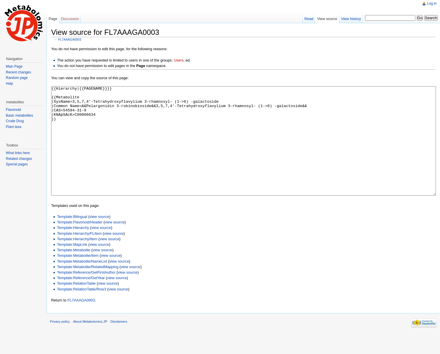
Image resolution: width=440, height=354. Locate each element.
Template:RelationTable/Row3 (81, 311)
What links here (18, 153)
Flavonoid (13, 110)
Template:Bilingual (72, 238)
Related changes (19, 159)
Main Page (14, 66)
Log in (432, 3)
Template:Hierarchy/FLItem (79, 255)
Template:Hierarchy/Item (77, 261)
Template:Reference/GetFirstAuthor (86, 294)
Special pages (17, 164)
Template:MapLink (72, 266)
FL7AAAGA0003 (69, 39)
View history (351, 19)
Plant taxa (13, 127)
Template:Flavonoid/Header (80, 244)
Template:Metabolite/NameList (82, 283)
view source (99, 238)
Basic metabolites (19, 115)
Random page (17, 78)
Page (53, 19)
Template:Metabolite (73, 272)
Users (178, 60)
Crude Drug (15, 121)
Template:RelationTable (76, 305)
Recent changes (18, 72)
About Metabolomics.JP (90, 343)
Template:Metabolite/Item (77, 277)
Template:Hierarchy (73, 249)
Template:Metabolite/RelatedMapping (87, 288)
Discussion (70, 19)
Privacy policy (60, 343)
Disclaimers (118, 343)
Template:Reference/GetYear (81, 299)
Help (9, 84)
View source (327, 19)
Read (308, 19)
